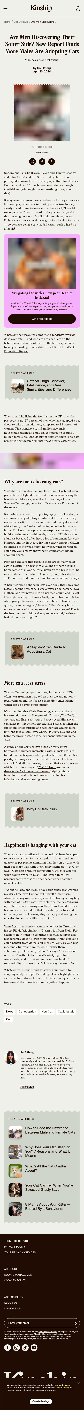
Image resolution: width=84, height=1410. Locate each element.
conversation (45, 871)
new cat (47, 1011)
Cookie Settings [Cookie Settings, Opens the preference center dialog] (41, 1401)
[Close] (78, 1383)
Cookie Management (19, 1274)
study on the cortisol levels (24, 747)
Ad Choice (11, 1269)
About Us (11, 1302)
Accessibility (14, 1297)
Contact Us (12, 1308)
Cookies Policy (15, 1280)
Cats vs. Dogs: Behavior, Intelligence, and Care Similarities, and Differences (49, 385)
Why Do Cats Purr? (42, 809)
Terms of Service (16, 1241)
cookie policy (62, 1387)
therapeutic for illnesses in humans (26, 771)
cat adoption (27, 1011)
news (9, 1011)
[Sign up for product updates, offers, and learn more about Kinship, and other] (76, 1323)
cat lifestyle (66, 1011)
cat (8, 1019)
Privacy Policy (15, 1246)
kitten (75, 542)
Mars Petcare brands (48, 1331)
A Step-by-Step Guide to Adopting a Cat (46, 649)
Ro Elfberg (44, 68)
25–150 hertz (47, 767)
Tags (7, 1004)
